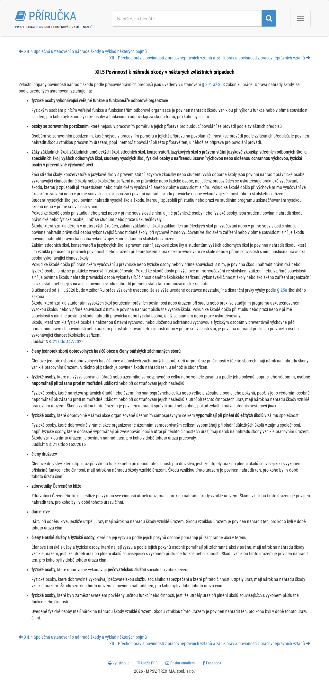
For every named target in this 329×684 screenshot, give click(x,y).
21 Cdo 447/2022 (68, 341)
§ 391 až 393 (213, 84)
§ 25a (282, 290)
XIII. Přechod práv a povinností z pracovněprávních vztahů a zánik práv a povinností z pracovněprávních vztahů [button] (209, 57)
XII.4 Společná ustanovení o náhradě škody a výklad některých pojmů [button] (83, 51)
